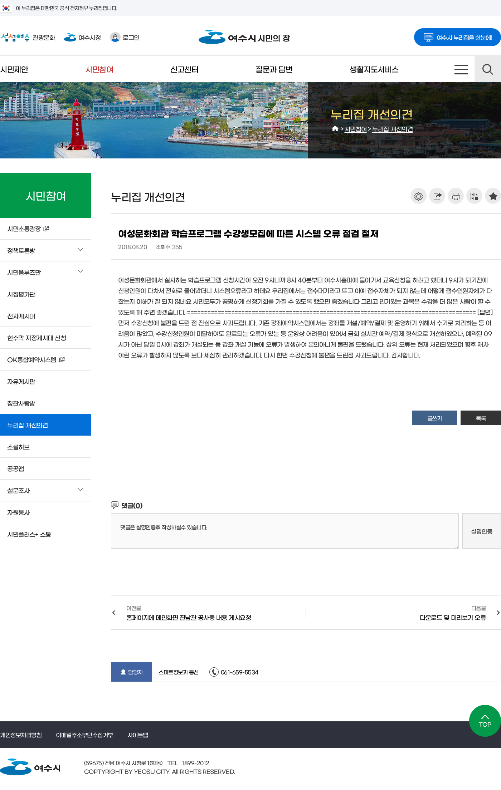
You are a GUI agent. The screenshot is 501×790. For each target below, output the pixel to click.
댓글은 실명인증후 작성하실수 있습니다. (164, 527)
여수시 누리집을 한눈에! (457, 35)
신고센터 (184, 69)
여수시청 (82, 37)
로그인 (125, 37)
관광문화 (27, 37)
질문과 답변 (274, 69)
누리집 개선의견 (392, 129)
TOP (485, 721)
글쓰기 (434, 418)
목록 (481, 418)
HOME (335, 128)
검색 (488, 69)
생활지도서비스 (374, 69)
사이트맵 (461, 69)
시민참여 (99, 69)
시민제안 (14, 69)
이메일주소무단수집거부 (84, 734)
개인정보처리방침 (21, 734)
